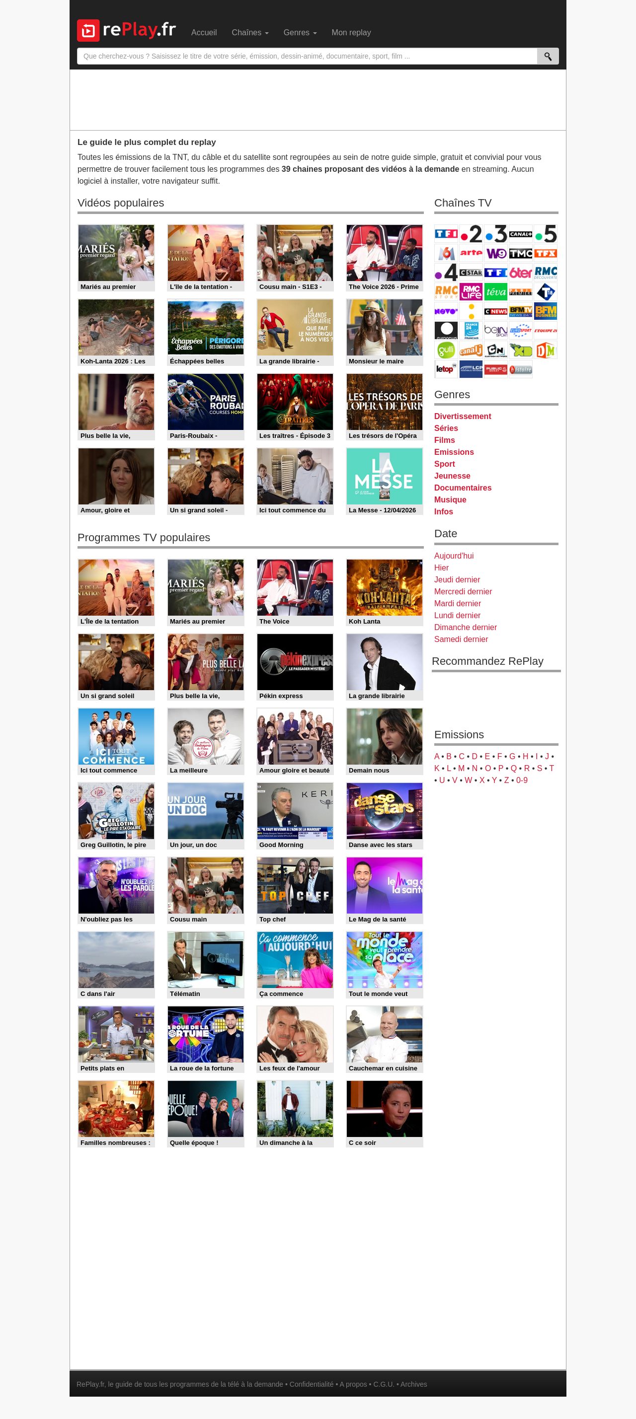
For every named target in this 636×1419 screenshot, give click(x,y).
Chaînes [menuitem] (250, 32)
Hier (441, 568)
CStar (471, 272)
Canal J (471, 350)
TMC (521, 253)
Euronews (446, 330)
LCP (471, 369)
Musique (450, 500)
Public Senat (496, 369)
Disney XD (521, 350)
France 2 (471, 233)
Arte (471, 253)
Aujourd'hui (454, 556)
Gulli (446, 350)
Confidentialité (312, 1384)
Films (444, 440)
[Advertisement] (318, 99)
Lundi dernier (457, 615)
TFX (545, 253)
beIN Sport (496, 330)
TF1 (446, 233)
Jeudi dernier (457, 579)
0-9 (522, 780)
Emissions (454, 452)
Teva (496, 292)
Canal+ (521, 233)
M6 (446, 253)
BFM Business (545, 311)
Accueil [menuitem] (204, 32)
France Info (471, 311)
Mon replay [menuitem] (351, 32)
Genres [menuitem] (300, 32)
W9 (496, 253)
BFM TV (521, 311)
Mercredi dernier (463, 591)
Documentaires (463, 488)
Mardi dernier (457, 603)
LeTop (446, 369)
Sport (444, 464)
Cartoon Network (496, 350)
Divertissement (462, 416)
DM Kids (545, 350)
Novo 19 (446, 311)
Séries (446, 428)
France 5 (545, 233)
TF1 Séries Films (496, 272)
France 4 (446, 272)
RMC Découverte (545, 272)
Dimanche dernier (465, 627)
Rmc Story (446, 292)
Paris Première (521, 292)
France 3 (496, 233)
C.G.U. (384, 1384)
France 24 (471, 330)
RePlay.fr (90, 1384)
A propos (353, 1384)
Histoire (521, 369)
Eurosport (521, 330)
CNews (496, 311)
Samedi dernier (461, 639)
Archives (413, 1384)
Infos (443, 511)
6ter (521, 272)
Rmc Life (471, 292)
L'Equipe (545, 330)
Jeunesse (452, 476)
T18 (545, 292)
